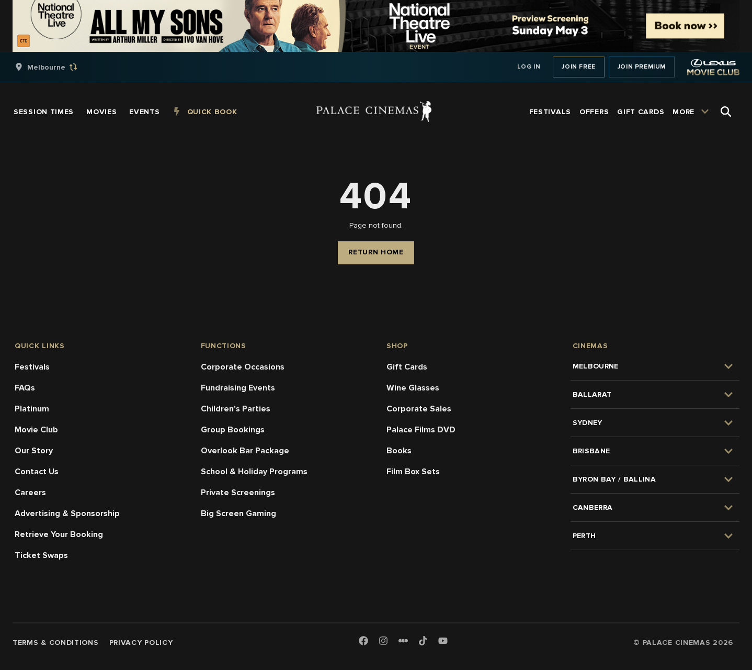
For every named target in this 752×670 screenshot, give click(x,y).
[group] (57, 67)
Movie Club (36, 430)
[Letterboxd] (403, 640)
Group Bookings (233, 430)
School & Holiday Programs (254, 471)
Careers (30, 492)
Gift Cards (406, 367)
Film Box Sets (413, 471)
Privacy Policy (141, 642)
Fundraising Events (238, 388)
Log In (529, 67)
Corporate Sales (418, 409)
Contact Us (37, 471)
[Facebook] (363, 641)
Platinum (32, 409)
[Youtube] (443, 641)
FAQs (25, 388)
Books (399, 450)
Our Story (34, 450)
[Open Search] (725, 111)
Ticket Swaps (41, 555)
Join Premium (642, 67)
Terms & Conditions (56, 642)
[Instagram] (383, 641)
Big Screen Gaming (238, 513)
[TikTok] (423, 640)
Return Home (376, 252)
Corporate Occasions (242, 367)
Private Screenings (238, 492)
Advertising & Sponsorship (67, 513)
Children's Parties (235, 409)
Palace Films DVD (420, 430)
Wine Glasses (412, 388)
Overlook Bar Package (245, 450)
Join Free (578, 67)
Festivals (32, 367)
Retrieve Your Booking (59, 534)
